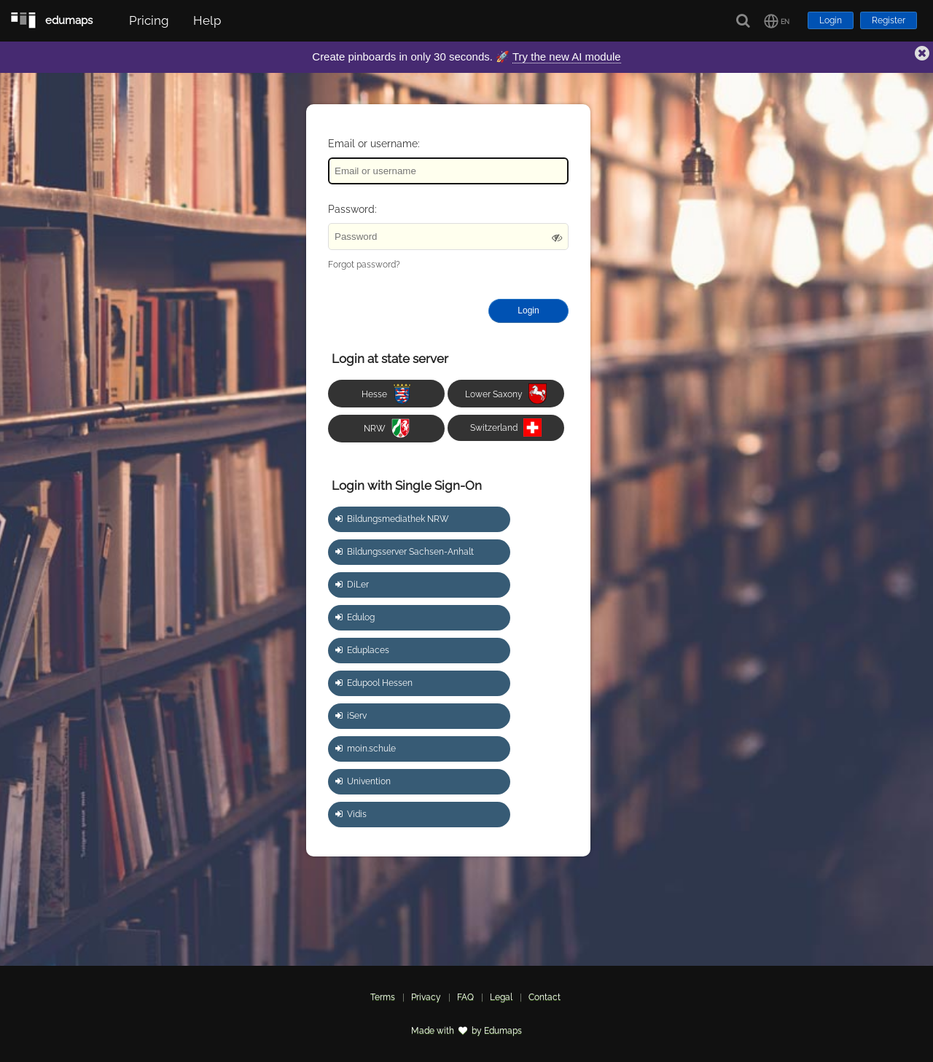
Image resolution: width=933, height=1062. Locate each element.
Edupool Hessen (374, 683)
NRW (387, 427)
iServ (351, 716)
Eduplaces (362, 650)
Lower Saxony (506, 394)
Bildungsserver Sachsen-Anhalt (404, 552)
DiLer (352, 584)
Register (888, 20)
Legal (501, 997)
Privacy (426, 997)
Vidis (351, 814)
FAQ (465, 997)
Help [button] (207, 20)
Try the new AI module (566, 56)
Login (830, 20)
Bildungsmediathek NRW (392, 519)
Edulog (355, 617)
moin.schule (365, 748)
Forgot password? (364, 264)
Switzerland (506, 427)
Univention (363, 781)
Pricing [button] (149, 20)
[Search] (743, 21)
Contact (544, 997)
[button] (776, 21)
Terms (382, 997)
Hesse (386, 394)
